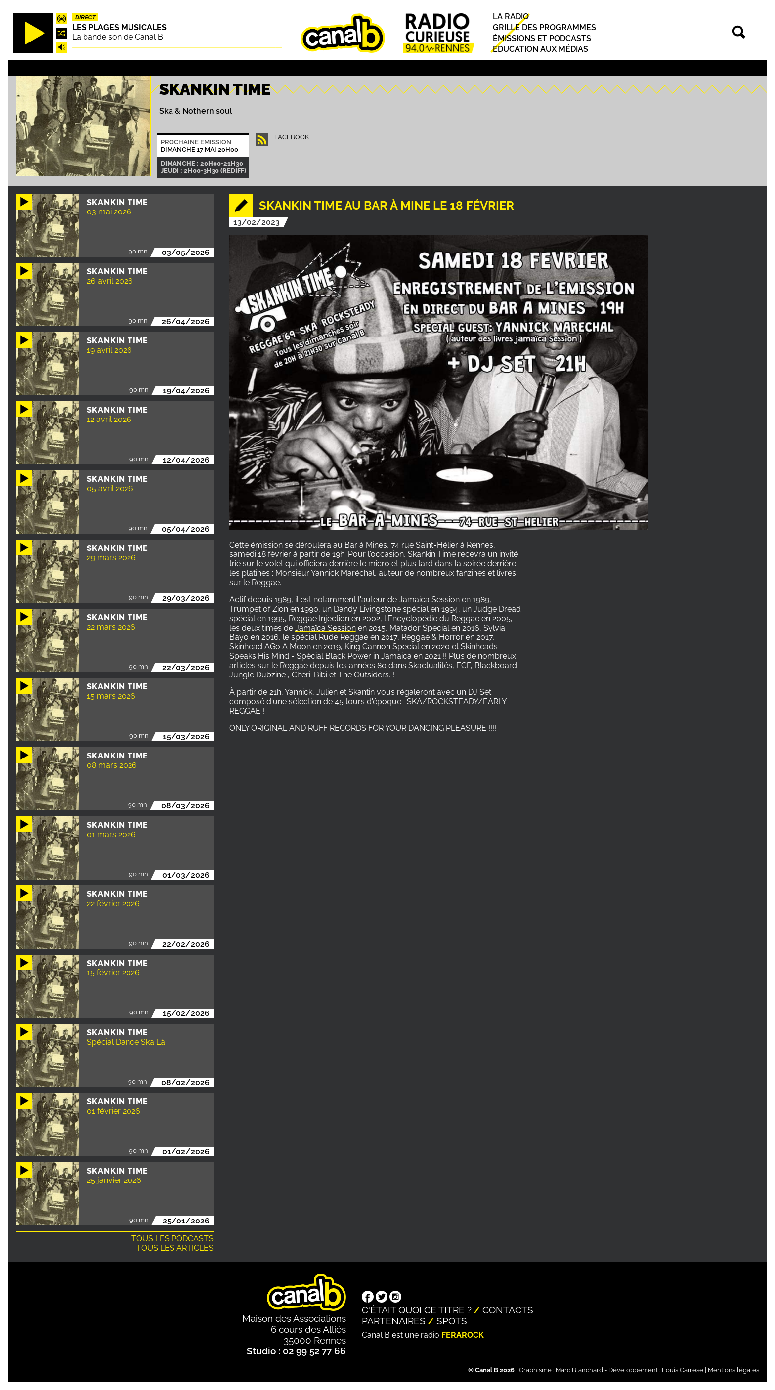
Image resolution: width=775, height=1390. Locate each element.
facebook (291, 137)
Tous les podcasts (172, 1238)
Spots (451, 1320)
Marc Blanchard (579, 1370)
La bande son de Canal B (117, 37)
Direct (85, 17)
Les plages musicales (119, 27)
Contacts (507, 1310)
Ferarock (462, 1335)
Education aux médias (540, 49)
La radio (511, 16)
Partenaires (394, 1320)
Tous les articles (175, 1248)
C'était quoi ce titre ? (417, 1310)
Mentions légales (733, 1370)
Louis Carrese (682, 1370)
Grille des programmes (544, 27)
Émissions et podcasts (542, 38)
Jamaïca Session (325, 627)
